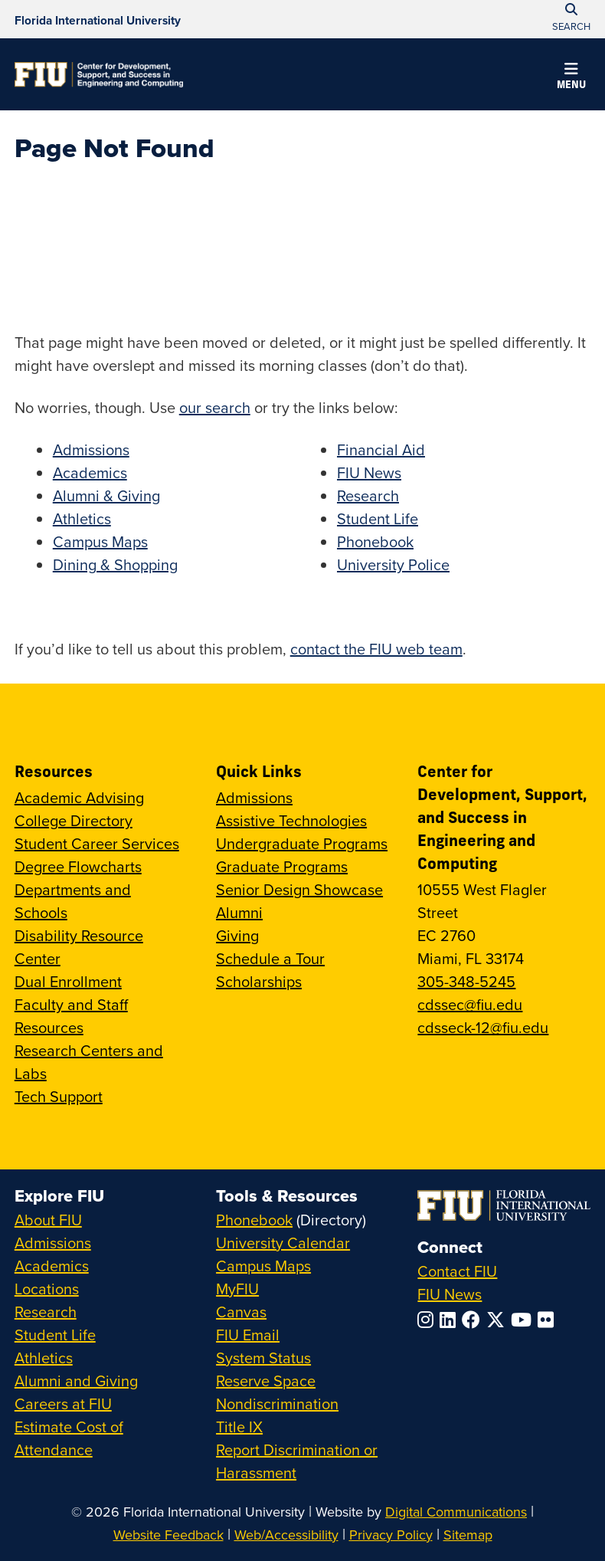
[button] (571, 78)
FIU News (369, 472)
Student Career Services (97, 843)
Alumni (239, 912)
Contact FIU (457, 1271)
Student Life (377, 518)
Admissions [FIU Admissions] (53, 1242)
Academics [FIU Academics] (52, 1265)
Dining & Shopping (115, 564)
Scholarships (259, 981)
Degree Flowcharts (78, 866)
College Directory (73, 820)
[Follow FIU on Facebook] (474, 1319)
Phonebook (375, 541)
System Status (263, 1357)
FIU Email (248, 1334)
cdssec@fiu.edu (469, 1004)
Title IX (239, 1426)
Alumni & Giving (106, 495)
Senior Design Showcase (299, 889)
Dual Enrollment (68, 981)
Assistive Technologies (291, 820)
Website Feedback (168, 1534)
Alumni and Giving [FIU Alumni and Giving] (76, 1380)
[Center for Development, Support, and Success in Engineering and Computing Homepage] (99, 74)
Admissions (91, 449)
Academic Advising (79, 797)
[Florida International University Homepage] (98, 19)
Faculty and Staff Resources (71, 1015)
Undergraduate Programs (302, 843)
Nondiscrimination (277, 1403)
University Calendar (283, 1242)
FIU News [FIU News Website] (449, 1294)
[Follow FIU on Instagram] (428, 1319)
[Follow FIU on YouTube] (524, 1319)
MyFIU (237, 1288)
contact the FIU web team (376, 649)
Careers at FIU (63, 1403)
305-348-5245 (466, 981)
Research (368, 495)
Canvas (241, 1311)
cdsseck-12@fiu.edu (482, 1027)
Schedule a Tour (270, 958)
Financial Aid (381, 449)
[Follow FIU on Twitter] (498, 1319)
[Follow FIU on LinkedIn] (451, 1319)
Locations (47, 1288)
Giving (237, 935)
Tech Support (59, 1096)
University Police (393, 564)
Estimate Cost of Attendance (69, 1438)
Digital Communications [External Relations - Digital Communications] (456, 1511)
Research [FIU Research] (46, 1311)
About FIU (48, 1219)
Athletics (82, 518)
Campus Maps (100, 541)
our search (214, 407)
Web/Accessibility (286, 1534)
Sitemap (467, 1534)
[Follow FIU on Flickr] (549, 1319)
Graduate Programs (282, 866)
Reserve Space (266, 1380)
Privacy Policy (391, 1534)
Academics (90, 472)
